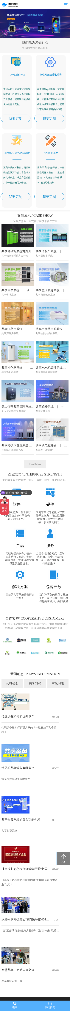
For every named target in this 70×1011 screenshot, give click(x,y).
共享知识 (35, 683)
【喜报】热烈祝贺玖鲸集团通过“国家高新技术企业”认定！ (26, 869)
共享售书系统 (10, 313)
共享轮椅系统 (45, 430)
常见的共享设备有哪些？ (17, 768)
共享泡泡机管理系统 (49, 391)
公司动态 (12, 683)
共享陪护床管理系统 (15, 469)
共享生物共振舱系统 (49, 352)
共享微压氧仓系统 (48, 313)
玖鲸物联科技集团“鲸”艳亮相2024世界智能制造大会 (26, 919)
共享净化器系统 (12, 391)
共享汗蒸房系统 (12, 352)
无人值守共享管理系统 (16, 430)
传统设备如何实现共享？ (17, 716)
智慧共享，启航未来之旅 (17, 969)
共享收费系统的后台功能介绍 (20, 819)
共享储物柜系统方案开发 (18, 275)
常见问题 (58, 683)
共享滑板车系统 (46, 275)
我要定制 (15, 118)
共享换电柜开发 (46, 469)
